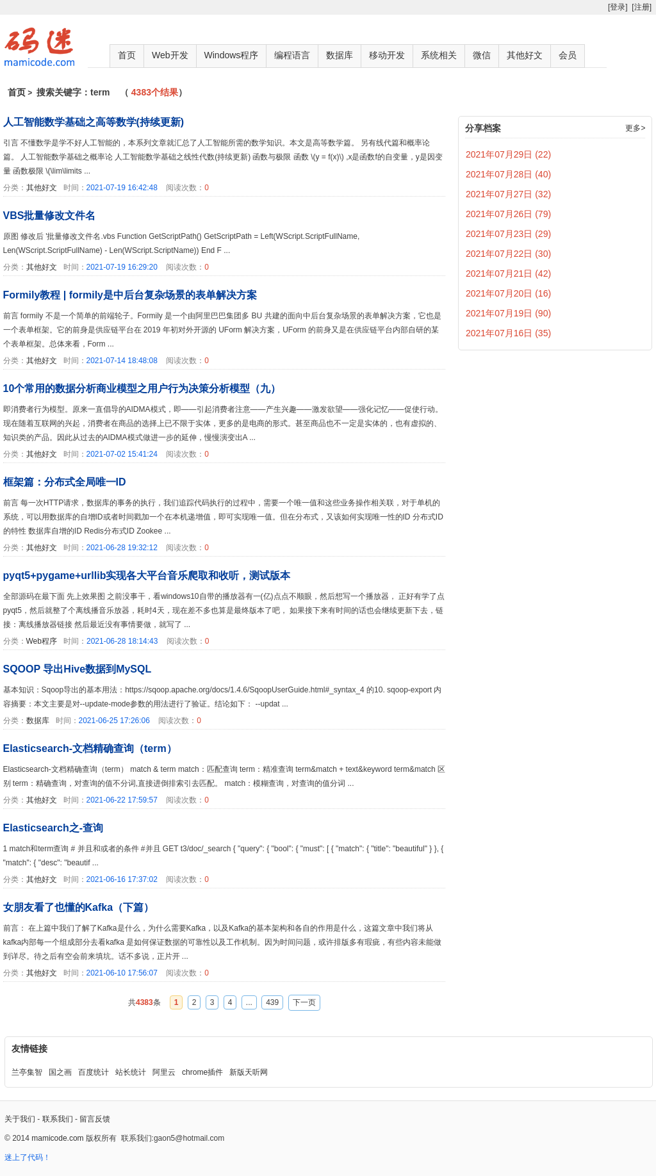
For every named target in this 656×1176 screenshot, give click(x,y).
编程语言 (292, 55)
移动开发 (387, 55)
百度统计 (93, 1072)
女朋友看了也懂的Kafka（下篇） (78, 907)
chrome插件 (202, 1072)
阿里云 (164, 1072)
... (249, 1002)
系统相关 (439, 55)
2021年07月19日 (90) (508, 313)
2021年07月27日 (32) (508, 194)
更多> (635, 128)
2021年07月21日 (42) (508, 273)
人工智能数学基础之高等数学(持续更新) (93, 122)
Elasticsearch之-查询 (53, 827)
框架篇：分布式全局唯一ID (64, 482)
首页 (127, 55)
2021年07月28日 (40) (508, 174)
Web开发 (170, 55)
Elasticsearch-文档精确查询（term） (90, 748)
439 (272, 1002)
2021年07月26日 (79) (508, 214)
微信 (482, 55)
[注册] (642, 7)
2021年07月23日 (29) (508, 234)
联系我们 (57, 1119)
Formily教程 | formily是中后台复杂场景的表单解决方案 (130, 295)
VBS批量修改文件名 (49, 215)
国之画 (60, 1072)
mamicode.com (57, 1138)
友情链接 (29, 1048)
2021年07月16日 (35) (508, 333)
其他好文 (525, 55)
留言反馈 (94, 1119)
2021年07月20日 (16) (508, 293)
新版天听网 (248, 1072)
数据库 (339, 55)
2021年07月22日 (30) (508, 254)
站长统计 (130, 1072)
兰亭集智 (27, 1072)
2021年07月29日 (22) (508, 154)
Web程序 (41, 641)
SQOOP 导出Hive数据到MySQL (77, 669)
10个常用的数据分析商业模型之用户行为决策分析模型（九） (142, 388)
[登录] (618, 7)
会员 (568, 55)
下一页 (304, 1002)
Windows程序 (231, 55)
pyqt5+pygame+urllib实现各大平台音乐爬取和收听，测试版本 (147, 575)
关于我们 (19, 1119)
